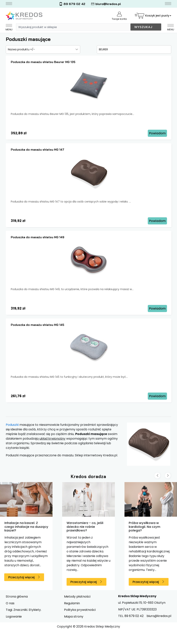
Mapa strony (73, 616)
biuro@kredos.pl (106, 4)
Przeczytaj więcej (21, 577)
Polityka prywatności (80, 610)
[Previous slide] (157, 475)
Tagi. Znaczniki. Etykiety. (23, 610)
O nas (10, 603)
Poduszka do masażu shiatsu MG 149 (37, 237)
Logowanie (14, 616)
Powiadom (157, 133)
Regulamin (72, 603)
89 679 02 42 (72, 4)
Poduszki (12, 425)
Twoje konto (119, 16)
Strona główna (17, 596)
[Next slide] (168, 475)
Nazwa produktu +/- (21, 49)
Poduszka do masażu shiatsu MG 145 (37, 325)
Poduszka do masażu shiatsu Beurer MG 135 (43, 62)
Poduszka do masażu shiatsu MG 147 (37, 149)
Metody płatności (77, 596)
